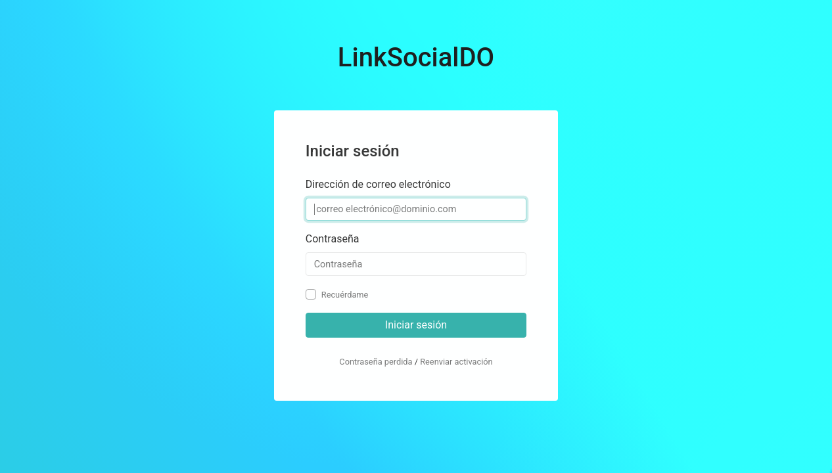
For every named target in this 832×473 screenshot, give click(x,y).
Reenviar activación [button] (456, 362)
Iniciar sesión (416, 325)
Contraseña (332, 239)
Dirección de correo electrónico (378, 184)
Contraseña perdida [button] (375, 362)
